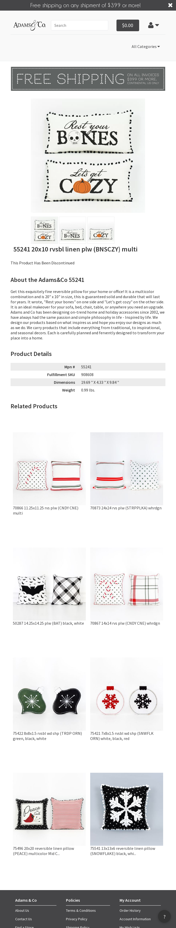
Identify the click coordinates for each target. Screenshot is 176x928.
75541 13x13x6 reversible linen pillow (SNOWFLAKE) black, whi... (122, 851)
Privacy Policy (76, 919)
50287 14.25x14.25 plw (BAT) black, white (48, 623)
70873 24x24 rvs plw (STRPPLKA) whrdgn (126, 507)
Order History (130, 910)
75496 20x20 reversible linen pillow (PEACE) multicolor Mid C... (43, 851)
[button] (153, 25)
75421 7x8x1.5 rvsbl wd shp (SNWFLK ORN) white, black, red (122, 736)
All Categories (146, 46)
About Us (22, 910)
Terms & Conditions (81, 910)
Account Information (135, 919)
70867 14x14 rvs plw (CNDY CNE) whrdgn (125, 623)
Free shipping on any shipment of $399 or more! (85, 5)
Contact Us (23, 919)
